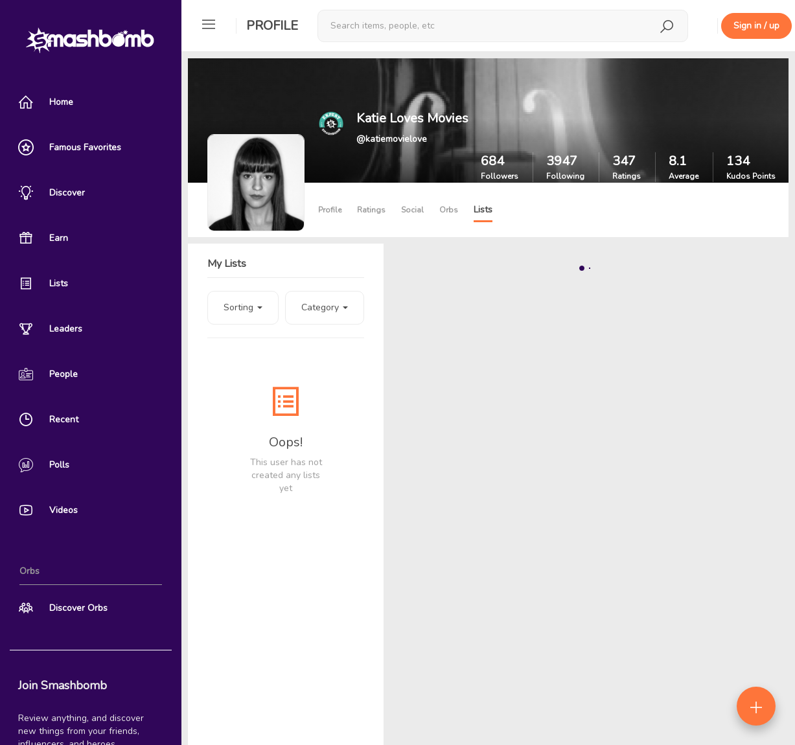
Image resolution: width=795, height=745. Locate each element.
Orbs (448, 210)
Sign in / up (756, 25)
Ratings (371, 210)
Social (412, 210)
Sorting (243, 307)
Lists (483, 209)
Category (324, 307)
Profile (272, 25)
